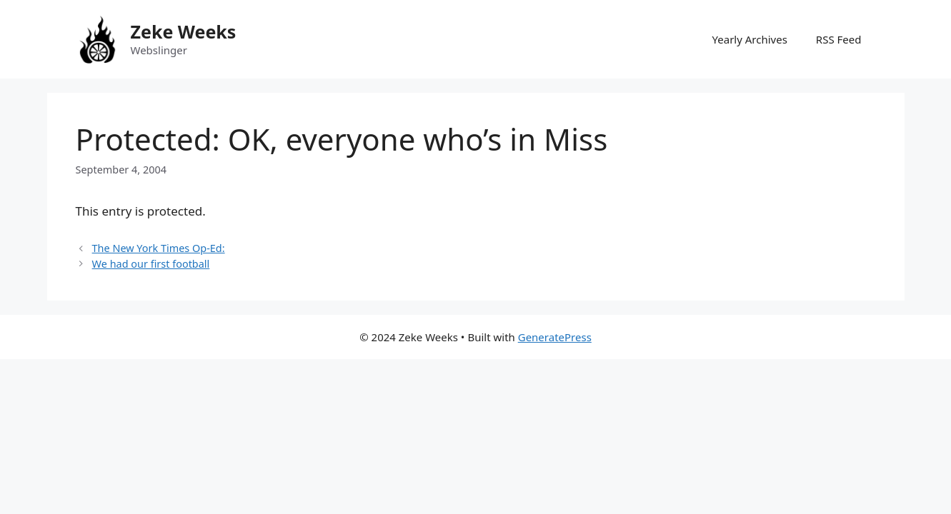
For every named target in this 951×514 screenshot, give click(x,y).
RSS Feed (839, 39)
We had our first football (151, 264)
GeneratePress (555, 337)
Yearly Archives (749, 39)
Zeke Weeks (183, 31)
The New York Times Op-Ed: (158, 248)
